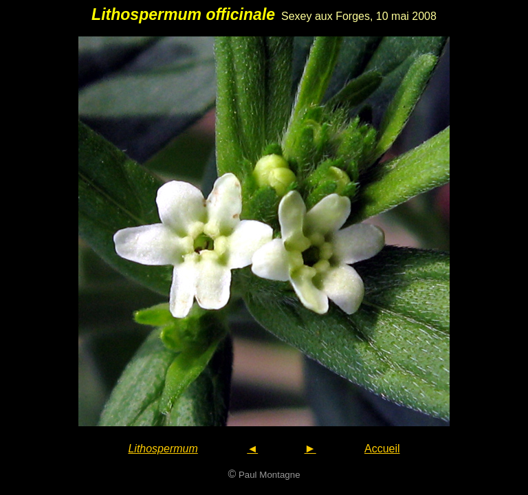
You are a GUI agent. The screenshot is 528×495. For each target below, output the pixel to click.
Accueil (382, 448)
